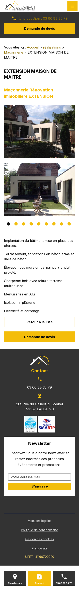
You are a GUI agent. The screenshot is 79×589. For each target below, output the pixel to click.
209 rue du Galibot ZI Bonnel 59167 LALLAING (39, 406)
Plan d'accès (15, 583)
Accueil (33, 47)
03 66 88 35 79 (55, 18)
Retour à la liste (40, 322)
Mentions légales (39, 520)
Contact (39, 583)
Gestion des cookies (39, 539)
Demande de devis (39, 28)
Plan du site (40, 548)
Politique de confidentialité (39, 530)
